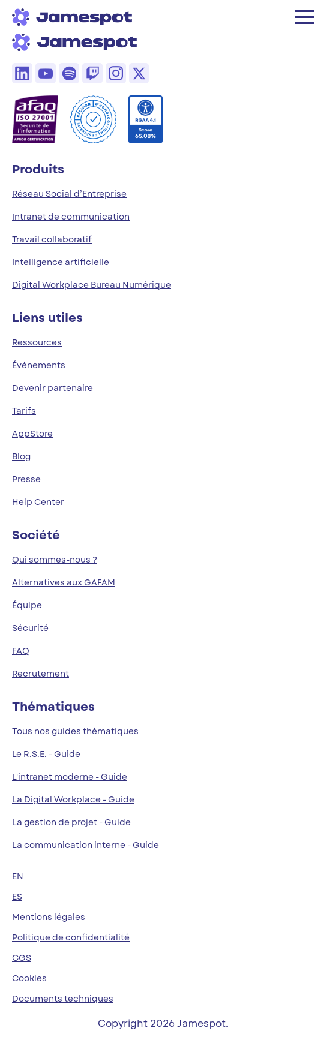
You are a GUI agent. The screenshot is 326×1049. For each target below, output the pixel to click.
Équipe (27, 605)
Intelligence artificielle (60, 262)
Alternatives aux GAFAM (63, 582)
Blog (21, 456)
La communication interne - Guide (85, 845)
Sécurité (30, 628)
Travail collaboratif (52, 239)
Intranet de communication (71, 217)
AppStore (32, 434)
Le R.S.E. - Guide (46, 754)
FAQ (20, 651)
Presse (26, 479)
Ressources (37, 342)
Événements (38, 365)
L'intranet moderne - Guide (69, 777)
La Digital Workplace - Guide (73, 799)
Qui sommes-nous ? (54, 560)
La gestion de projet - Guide (71, 822)
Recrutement (40, 674)
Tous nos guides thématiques (75, 731)
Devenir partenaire (52, 388)
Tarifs (24, 411)
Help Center (38, 502)
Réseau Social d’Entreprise (69, 194)
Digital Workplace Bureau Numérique (91, 285)
